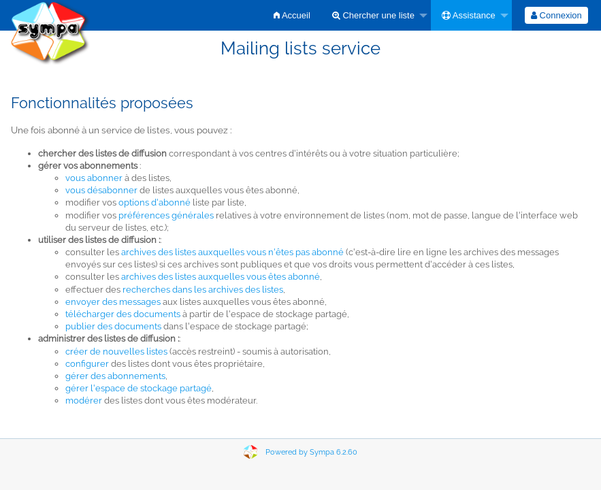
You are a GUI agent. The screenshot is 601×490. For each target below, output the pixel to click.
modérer (83, 400)
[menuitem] (292, 15)
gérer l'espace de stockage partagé (138, 388)
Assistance (469, 15)
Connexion (556, 15)
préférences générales (166, 215)
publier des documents (113, 326)
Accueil (292, 15)
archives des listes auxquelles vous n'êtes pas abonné (232, 252)
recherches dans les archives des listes (203, 289)
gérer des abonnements (115, 376)
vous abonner (94, 178)
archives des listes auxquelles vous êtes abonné (220, 277)
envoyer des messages (113, 302)
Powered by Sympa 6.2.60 (311, 452)
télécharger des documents (122, 314)
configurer (87, 364)
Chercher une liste (373, 15)
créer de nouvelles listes (116, 351)
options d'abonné (154, 202)
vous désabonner (101, 190)
